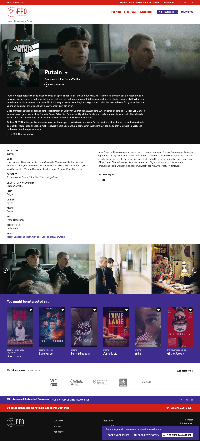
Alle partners (184, 371)
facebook (179, 399)
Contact (189, 420)
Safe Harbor (46, 354)
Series (10, 212)
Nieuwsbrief (167, 12)
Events (116, 12)
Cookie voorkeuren (118, 435)
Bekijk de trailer (57, 85)
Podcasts (58, 432)
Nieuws (123, 3)
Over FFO (157, 3)
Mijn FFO (187, 12)
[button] (5, 270)
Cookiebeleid (186, 424)
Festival (130, 12)
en (184, 3)
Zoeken (190, 3)
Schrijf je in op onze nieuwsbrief (70, 400)
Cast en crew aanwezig (53, 237)
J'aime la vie (110, 354)
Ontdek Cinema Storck (179, 408)
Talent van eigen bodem (19, 237)
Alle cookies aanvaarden (177, 435)
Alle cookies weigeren (146, 435)
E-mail (105, 180)
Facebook (100, 180)
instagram (185, 399)
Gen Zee (36, 237)
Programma (19, 22)
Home (9, 22)
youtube (190, 399)
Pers (131, 3)
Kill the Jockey (175, 354)
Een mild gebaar (80, 354)
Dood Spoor (14, 356)
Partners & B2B (143, 3)
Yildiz (138, 354)
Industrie (146, 12)
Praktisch (169, 3)
